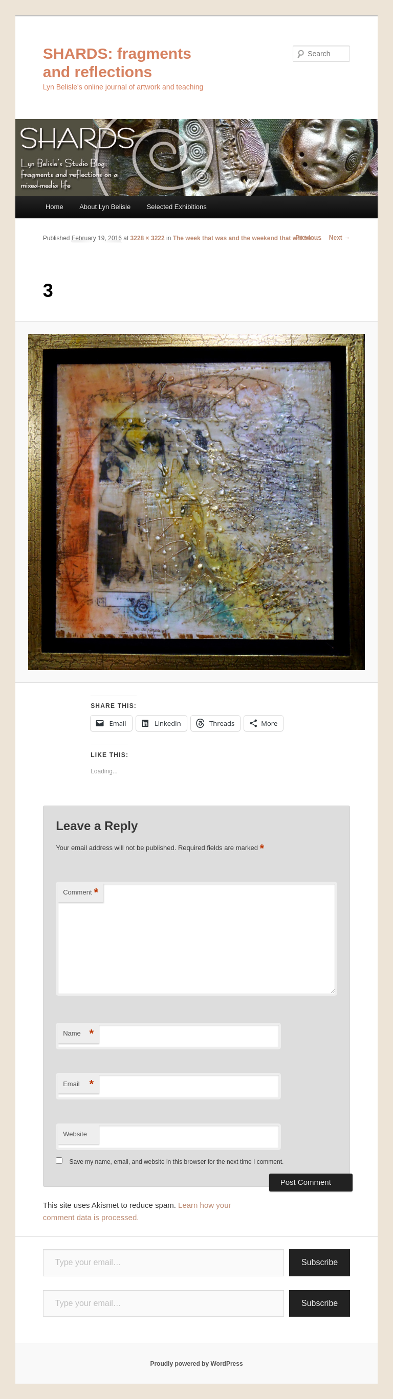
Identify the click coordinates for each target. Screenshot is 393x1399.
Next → (339, 237)
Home (54, 207)
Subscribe (319, 1262)
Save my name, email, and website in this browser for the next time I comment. (177, 1161)
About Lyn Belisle (104, 207)
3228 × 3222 (147, 238)
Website (75, 1134)
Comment (80, 892)
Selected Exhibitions (177, 207)
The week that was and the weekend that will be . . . (247, 238)
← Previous (304, 237)
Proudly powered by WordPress (196, 1363)
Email (78, 1084)
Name (78, 1033)
